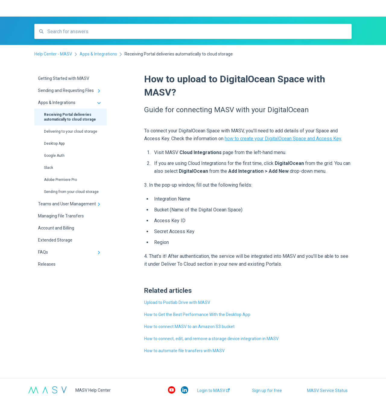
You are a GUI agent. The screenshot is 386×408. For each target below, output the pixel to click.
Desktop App (54, 143)
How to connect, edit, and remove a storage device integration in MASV (211, 338)
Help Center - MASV (113, 8)
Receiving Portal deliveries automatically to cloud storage (70, 117)
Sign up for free (267, 390)
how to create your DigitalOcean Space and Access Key (283, 138)
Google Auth (54, 155)
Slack (48, 168)
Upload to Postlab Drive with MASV (177, 302)
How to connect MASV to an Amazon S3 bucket (189, 326)
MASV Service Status (327, 390)
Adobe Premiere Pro (60, 180)
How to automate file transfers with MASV (184, 350)
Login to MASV (213, 390)
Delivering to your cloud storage (70, 131)
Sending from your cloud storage (71, 192)
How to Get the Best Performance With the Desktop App (197, 314)
